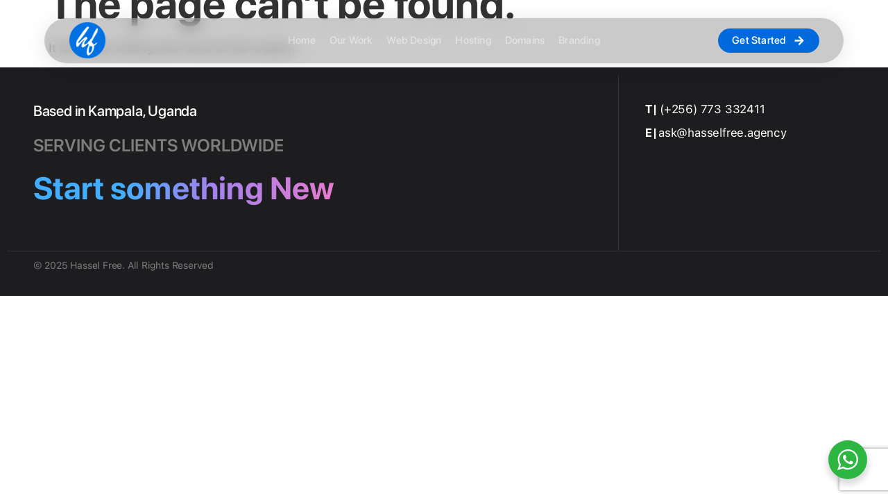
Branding (579, 40)
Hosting (472, 40)
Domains (525, 40)
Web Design (413, 40)
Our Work (351, 40)
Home (302, 40)
